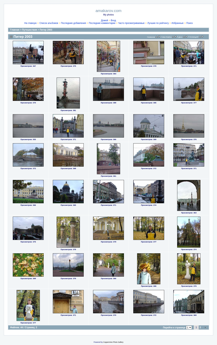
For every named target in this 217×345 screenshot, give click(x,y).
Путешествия (29, 29)
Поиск (189, 23)
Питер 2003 (46, 29)
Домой (104, 20)
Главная (14, 29)
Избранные (178, 23)
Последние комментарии (102, 23)
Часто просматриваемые (131, 23)
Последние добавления (73, 23)
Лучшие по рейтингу (158, 23)
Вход (113, 20)
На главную (30, 23)
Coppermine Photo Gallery (113, 342)
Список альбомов (48, 23)
